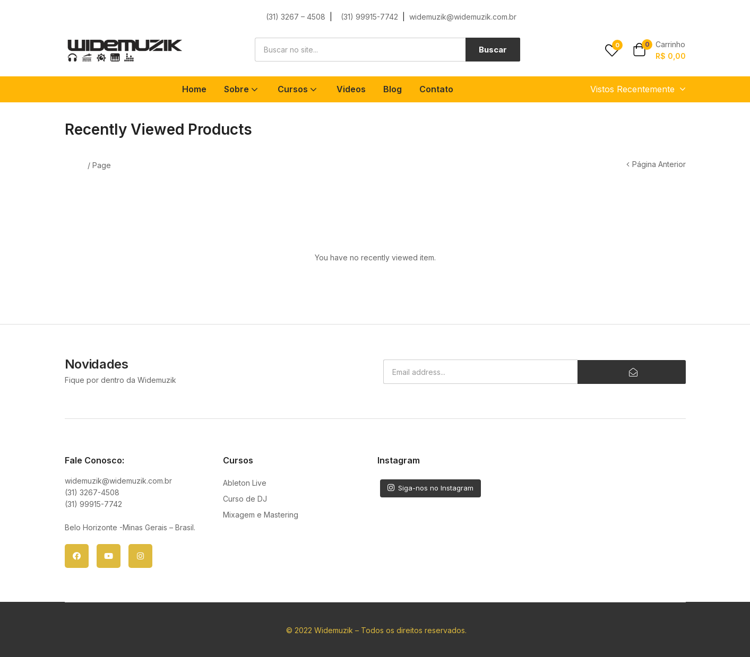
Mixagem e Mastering (260, 514)
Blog (392, 89)
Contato (436, 89)
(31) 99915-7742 (370, 16)
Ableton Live (244, 482)
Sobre (242, 89)
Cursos (298, 89)
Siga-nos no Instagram (430, 488)
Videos (351, 89)
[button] (659, 50)
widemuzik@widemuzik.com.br (462, 16)
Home (194, 89)
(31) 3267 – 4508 (295, 16)
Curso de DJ (245, 498)
